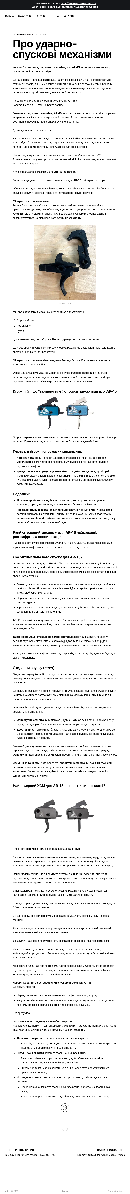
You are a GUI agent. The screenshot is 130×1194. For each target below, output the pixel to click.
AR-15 (69, 16)
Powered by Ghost (116, 1191)
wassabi (20, 34)
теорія (29, 34)
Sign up (65, 1191)
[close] (126, 5)
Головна (9, 16)
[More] (51, 16)
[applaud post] (65, 1107)
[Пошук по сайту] (58, 16)
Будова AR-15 (24, 16)
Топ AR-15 (40, 16)
